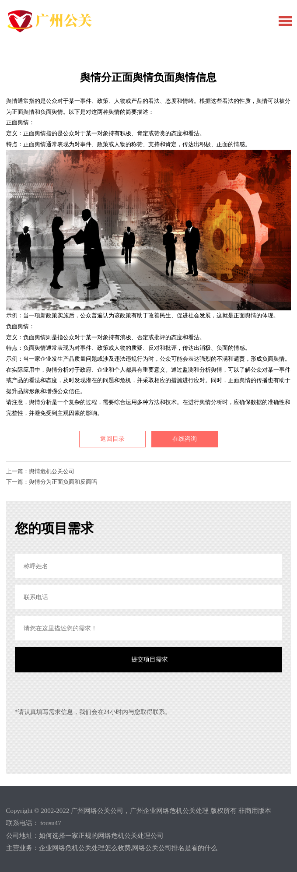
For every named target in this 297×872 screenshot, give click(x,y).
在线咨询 (184, 439)
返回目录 (112, 439)
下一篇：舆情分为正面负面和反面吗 (51, 481)
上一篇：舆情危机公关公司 (40, 471)
